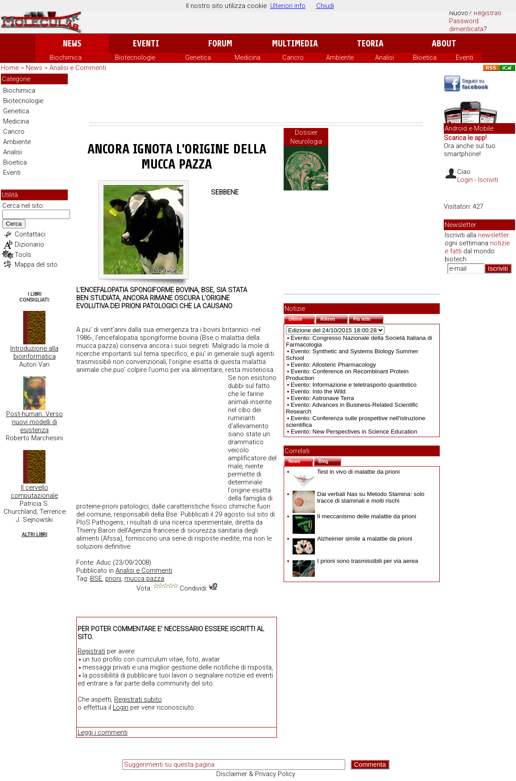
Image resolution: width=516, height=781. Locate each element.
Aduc (103, 562)
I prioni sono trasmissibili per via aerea (355, 561)
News (72, 43)
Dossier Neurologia (306, 136)
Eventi (146, 43)
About (444, 43)
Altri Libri (34, 534)
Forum (220, 43)
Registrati (487, 13)
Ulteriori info (287, 6)
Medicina (247, 58)
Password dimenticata (466, 25)
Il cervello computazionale (34, 491)
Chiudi (325, 6)
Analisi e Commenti (78, 68)
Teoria (370, 43)
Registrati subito (138, 699)
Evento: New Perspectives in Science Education (354, 431)
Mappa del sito (36, 264)
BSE (96, 578)
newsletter (493, 235)
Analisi (384, 58)
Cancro (293, 58)
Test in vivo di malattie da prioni (346, 471)
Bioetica (425, 58)
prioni (113, 578)
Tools (23, 255)
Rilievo (334, 318)
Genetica (198, 58)
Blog (329, 460)
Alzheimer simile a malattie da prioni (352, 538)
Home (10, 68)
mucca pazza (144, 578)
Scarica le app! (465, 138)
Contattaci (30, 234)
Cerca (14, 223)
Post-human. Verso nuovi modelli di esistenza (34, 422)
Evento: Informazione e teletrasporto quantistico (354, 384)
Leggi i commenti (103, 732)
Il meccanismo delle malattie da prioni (354, 516)
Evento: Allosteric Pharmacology (333, 364)
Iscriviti (488, 180)
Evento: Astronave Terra (322, 398)
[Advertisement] (256, 98)
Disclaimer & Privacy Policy (255, 774)
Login (120, 707)
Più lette (368, 318)
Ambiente (340, 58)
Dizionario (29, 244)
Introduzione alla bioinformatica (34, 352)
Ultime (302, 318)
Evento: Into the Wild (318, 391)
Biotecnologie (135, 58)
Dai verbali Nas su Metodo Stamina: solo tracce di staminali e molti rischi (359, 497)
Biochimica (66, 58)
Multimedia (295, 43)
